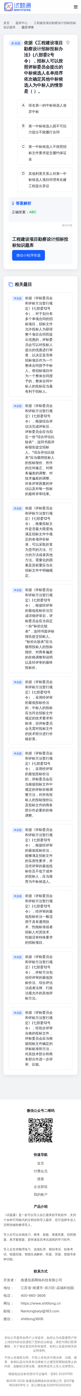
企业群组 (41, 1186)
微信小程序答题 (28, 255)
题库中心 (22, 23)
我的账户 (41, 1194)
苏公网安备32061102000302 (51, 1385)
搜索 (40, 1179)
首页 (6, 23)
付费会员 (41, 1171)
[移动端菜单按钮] (76, 7)
